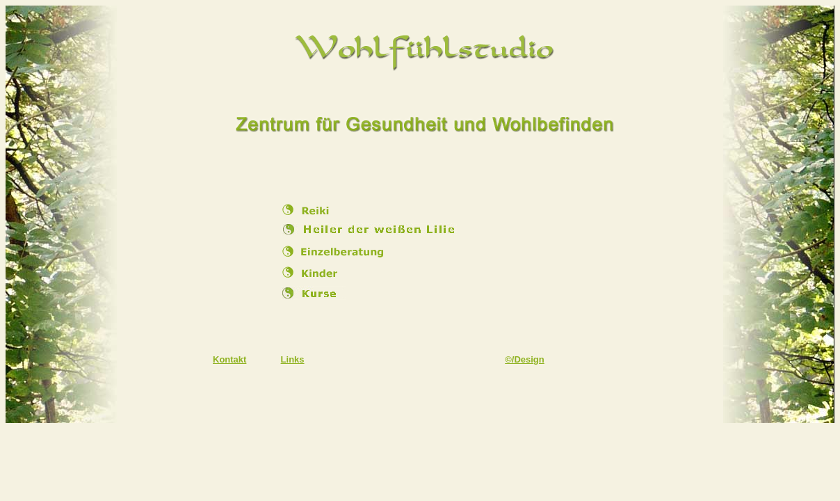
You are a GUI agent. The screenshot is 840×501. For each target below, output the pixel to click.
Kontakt (229, 359)
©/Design (524, 359)
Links (293, 359)
